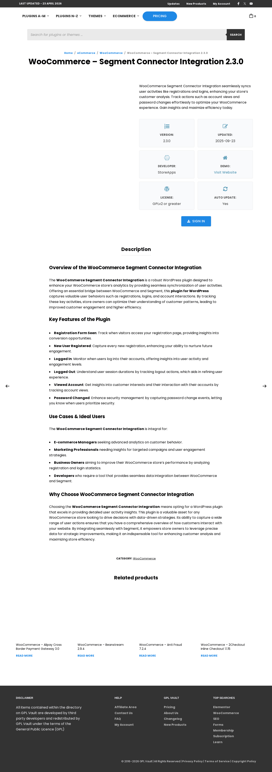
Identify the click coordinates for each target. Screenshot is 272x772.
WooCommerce (111, 53)
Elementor (221, 706)
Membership (223, 729)
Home (68, 53)
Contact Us (124, 712)
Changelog (173, 718)
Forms (218, 723)
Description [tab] (136, 248)
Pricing (160, 16)
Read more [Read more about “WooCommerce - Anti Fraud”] (147, 654)
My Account (221, 4)
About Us (171, 712)
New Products (196, 4)
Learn (217, 741)
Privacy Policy (190, 760)
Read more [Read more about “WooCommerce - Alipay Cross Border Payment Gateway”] (24, 654)
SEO (216, 718)
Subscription (223, 735)
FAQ (118, 718)
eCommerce (124, 16)
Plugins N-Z (67, 16)
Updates (173, 4)
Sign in (196, 221)
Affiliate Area (125, 706)
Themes (95, 16)
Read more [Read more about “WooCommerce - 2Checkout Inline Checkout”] (209, 654)
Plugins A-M (33, 16)
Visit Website (225, 172)
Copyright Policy (243, 760)
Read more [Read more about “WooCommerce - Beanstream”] (86, 654)
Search (236, 35)
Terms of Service (216, 760)
